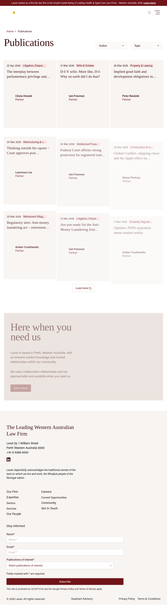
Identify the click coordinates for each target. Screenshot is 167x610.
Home (10, 31)
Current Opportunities (54, 497)
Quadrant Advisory (82, 604)
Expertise (13, 499)
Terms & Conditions (149, 604)
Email (10, 552)
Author (111, 45)
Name (11, 539)
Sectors (11, 505)
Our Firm (12, 491)
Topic (146, 45)
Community (48, 505)
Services (11, 511)
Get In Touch (49, 513)
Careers (46, 491)
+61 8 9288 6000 (17, 452)
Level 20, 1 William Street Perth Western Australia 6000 (26, 445)
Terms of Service (87, 594)
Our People (14, 519)
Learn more (150, 2)
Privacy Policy (67, 594)
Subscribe (65, 586)
